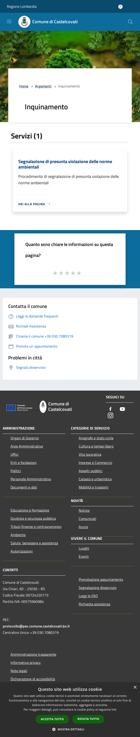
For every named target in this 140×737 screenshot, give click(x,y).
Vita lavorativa (90, 454)
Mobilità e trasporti (93, 487)
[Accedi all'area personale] (120, 6)
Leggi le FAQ (88, 596)
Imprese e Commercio (95, 462)
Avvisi (83, 527)
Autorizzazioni (22, 551)
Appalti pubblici (90, 470)
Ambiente (18, 534)
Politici (16, 470)
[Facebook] (110, 409)
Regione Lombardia (22, 6)
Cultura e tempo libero (96, 446)
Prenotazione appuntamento (101, 579)
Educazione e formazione (30, 510)
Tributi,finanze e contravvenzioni (36, 526)
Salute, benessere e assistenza (34, 543)
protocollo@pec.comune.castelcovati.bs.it (36, 626)
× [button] (135, 687)
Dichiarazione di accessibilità (33, 679)
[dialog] (70, 710)
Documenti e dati (24, 487)
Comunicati (87, 518)
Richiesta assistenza (94, 604)
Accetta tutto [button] (52, 719)
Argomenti (43, 86)
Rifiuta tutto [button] (88, 719)
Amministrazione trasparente (33, 654)
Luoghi (84, 548)
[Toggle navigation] (9, 21)
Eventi (84, 556)
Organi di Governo (25, 438)
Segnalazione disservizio (97, 587)
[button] (70, 729)
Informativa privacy (26, 662)
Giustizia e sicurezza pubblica (33, 518)
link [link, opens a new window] (114, 709)
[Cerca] (130, 22)
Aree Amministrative (27, 446)
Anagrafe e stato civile (96, 438)
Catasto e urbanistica (95, 479)
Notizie (84, 510)
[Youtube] (122, 409)
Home (23, 86)
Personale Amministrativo (31, 479)
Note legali (19, 670)
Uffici (15, 454)
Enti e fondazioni (24, 462)
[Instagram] (110, 416)
